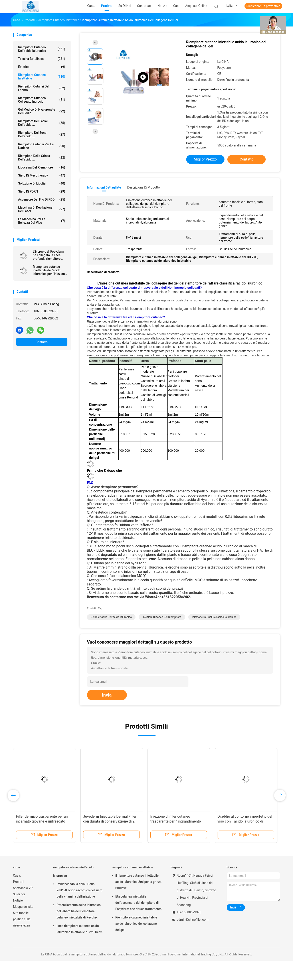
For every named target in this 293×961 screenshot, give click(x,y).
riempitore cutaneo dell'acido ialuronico (41, 49)
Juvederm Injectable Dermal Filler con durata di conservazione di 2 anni (110, 821)
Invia (107, 695)
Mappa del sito (23, 906)
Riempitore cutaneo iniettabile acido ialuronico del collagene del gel (136, 924)
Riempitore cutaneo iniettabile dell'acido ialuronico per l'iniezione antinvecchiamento (50, 270)
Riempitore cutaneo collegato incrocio (41, 99)
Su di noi (19, 894)
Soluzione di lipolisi (41, 183)
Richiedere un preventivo (263, 6)
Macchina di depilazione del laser (41, 209)
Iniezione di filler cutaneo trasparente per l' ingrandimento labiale (175, 821)
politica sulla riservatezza (21, 922)
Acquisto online (196, 6)
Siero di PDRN (41, 191)
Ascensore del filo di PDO (41, 199)
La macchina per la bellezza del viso (41, 220)
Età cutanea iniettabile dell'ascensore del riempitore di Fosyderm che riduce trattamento (138, 903)
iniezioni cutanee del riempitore (161, 617)
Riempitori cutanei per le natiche (41, 146)
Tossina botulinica (41, 59)
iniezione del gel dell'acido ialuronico (214, 617)
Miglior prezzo (205, 159)
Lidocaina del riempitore (41, 167)
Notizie (18, 900)
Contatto (42, 342)
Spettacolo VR (23, 888)
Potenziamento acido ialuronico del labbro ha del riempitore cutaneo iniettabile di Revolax (79, 911)
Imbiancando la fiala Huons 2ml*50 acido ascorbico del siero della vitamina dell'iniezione (80, 890)
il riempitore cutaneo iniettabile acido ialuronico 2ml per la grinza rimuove (138, 882)
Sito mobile (21, 913)
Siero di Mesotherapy (41, 175)
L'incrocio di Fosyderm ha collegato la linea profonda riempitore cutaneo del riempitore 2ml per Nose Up (48, 255)
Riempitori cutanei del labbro (41, 88)
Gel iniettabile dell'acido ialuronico (111, 617)
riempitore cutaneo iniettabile (41, 76)
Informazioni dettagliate (104, 187)
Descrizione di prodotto (143, 187)
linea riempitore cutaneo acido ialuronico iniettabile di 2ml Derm (80, 929)
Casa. (17, 875)
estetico (41, 67)
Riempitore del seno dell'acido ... (41, 134)
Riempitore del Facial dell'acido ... (41, 122)
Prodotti (18, 882)
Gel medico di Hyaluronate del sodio (41, 111)
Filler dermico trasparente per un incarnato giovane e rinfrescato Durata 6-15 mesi (42, 821)
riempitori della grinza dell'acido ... (41, 157)
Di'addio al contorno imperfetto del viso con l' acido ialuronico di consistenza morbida (245, 821)
